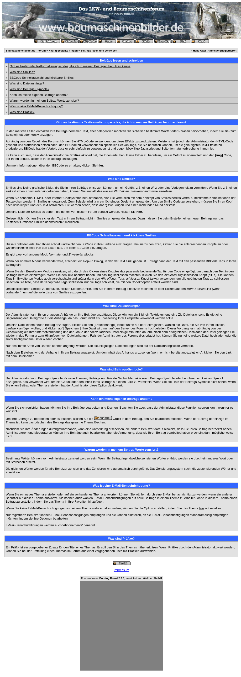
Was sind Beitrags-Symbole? (29, 89)
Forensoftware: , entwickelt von (121, 578)
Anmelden (214, 50)
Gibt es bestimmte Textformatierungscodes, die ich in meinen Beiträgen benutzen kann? (70, 66)
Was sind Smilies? (22, 72)
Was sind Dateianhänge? (27, 83)
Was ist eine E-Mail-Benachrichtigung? (36, 106)
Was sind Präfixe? (22, 112)
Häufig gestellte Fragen (63, 50)
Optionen (46, 518)
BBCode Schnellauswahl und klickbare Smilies (41, 77)
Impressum (121, 570)
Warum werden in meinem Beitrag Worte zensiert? (44, 100)
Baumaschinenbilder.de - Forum (26, 50)
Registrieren (228, 50)
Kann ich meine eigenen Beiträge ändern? (39, 95)
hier (201, 508)
